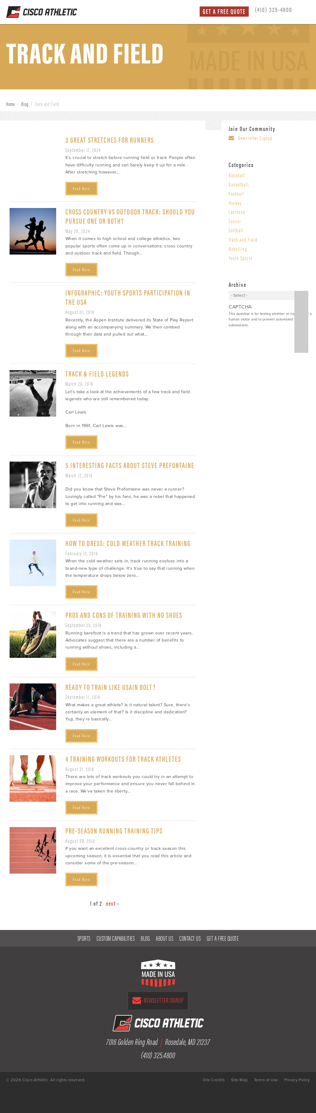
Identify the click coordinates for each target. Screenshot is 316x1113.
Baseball (237, 175)
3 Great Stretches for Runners (109, 139)
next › (112, 903)
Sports (83, 938)
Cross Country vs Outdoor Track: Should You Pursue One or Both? (130, 216)
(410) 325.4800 (158, 1054)
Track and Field (243, 239)
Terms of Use (266, 1080)
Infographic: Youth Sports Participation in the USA (127, 297)
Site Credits (214, 1080)
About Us (164, 938)
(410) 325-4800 (273, 9)
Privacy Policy (297, 1080)
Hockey (235, 202)
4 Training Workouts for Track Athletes (123, 758)
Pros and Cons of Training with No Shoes (123, 614)
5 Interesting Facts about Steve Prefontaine (129, 464)
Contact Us (190, 938)
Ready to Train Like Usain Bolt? (110, 686)
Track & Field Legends (97, 373)
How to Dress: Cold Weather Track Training (128, 542)
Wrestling (238, 248)
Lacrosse (237, 211)
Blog (24, 104)
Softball (236, 230)
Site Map (239, 1080)
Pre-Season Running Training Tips (114, 830)
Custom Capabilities (116, 938)
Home (10, 104)
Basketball (239, 184)
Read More (81, 188)
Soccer (235, 221)
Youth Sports (241, 258)
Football (236, 193)
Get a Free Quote (224, 11)
